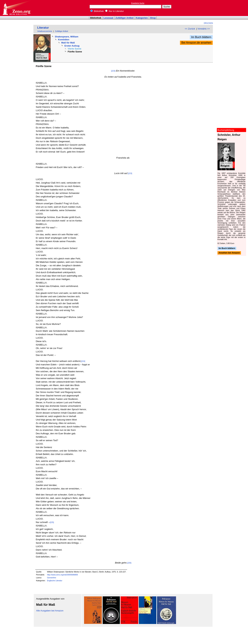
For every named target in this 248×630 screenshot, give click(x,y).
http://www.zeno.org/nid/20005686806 (62, 575)
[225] (52, 522)
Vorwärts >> (204, 28)
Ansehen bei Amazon (229, 253)
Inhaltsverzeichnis (44, 31)
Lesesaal (108, 18)
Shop (153, 18)
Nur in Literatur (114, 11)
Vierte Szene (74, 48)
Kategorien (142, 18)
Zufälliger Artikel (125, 18)
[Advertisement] (232, 8)
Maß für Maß (68, 42)
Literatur (43, 27)
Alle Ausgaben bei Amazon (50, 610)
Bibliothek (97, 11)
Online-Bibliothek (16, 8)
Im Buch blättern (201, 37)
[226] (129, 563)
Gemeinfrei (51, 578)
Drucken (208, 23)
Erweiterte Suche (137, 3)
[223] (113, 71)
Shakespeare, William (66, 36)
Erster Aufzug (71, 45)
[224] (83, 361)
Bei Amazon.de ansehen (196, 42)
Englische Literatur (54, 581)
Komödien (63, 39)
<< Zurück (190, 28)
